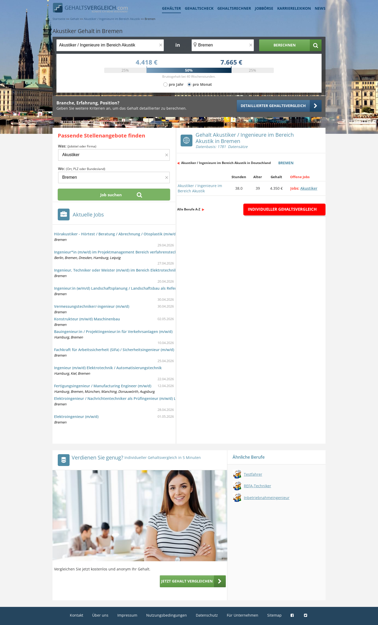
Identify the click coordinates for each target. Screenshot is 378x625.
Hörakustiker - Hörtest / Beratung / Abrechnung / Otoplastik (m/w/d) (115, 233)
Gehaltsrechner (234, 8)
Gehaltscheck (199, 8)
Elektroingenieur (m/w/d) (76, 416)
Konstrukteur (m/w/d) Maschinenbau (87, 318)
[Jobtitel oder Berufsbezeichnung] (110, 45)
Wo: (81, 168)
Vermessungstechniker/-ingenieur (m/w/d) (91, 306)
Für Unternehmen (242, 615)
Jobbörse (264, 8)
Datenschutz (207, 615)
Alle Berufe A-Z (188, 209)
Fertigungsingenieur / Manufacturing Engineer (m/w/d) (102, 385)
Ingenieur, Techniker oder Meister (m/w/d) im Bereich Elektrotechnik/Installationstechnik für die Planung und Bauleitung (162, 270)
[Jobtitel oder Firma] (114, 155)
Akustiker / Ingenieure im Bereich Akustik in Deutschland (226, 163)
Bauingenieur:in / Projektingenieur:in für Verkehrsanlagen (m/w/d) (113, 331)
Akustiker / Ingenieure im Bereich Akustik (200, 188)
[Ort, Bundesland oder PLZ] (223, 45)
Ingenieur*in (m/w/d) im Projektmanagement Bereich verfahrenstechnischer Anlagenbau (133, 252)
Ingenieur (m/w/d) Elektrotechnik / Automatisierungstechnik (108, 367)
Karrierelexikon (294, 8)
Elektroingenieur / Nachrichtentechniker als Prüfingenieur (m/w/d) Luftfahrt (122, 398)
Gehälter (171, 8)
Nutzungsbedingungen (166, 615)
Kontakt (76, 615)
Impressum (127, 615)
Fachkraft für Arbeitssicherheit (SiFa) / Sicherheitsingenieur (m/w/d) (114, 349)
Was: (77, 146)
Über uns (100, 615)
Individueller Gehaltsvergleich (282, 209)
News (320, 8)
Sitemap (274, 615)
